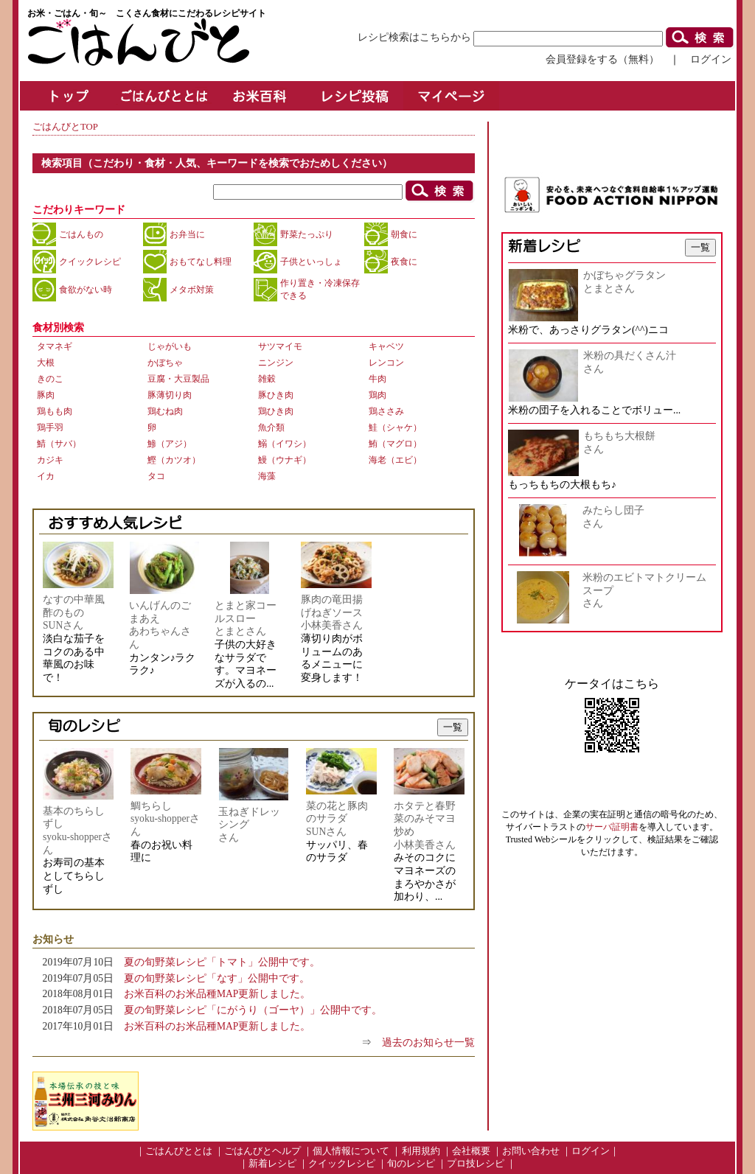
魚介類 (271, 427)
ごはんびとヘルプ (262, 1151)
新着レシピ (272, 1164)
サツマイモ (280, 346)
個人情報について (351, 1151)
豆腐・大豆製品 (178, 379)
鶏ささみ (386, 411)
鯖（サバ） (59, 443)
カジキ (50, 460)
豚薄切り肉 (169, 395)
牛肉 (377, 379)
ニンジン (275, 362)
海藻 (267, 476)
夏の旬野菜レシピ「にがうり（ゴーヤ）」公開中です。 (253, 1010)
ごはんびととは (178, 1151)
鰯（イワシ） (284, 443)
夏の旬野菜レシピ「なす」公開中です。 (217, 978)
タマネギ (54, 346)
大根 (46, 362)
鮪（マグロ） (395, 443)
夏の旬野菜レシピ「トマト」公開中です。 (222, 962)
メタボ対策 (192, 289)
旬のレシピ (411, 1164)
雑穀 (267, 379)
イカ (46, 476)
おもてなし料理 (201, 261)
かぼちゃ (165, 362)
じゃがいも (169, 346)
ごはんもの (81, 234)
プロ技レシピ (475, 1164)
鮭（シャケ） (395, 427)
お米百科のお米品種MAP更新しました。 (217, 993)
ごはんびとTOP (65, 127)
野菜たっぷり (306, 234)
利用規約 (421, 1151)
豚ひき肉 (275, 395)
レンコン (386, 362)
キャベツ (386, 346)
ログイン (710, 59)
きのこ (50, 379)
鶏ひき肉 (275, 411)
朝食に (404, 234)
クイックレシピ (90, 261)
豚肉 (46, 395)
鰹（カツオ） (174, 460)
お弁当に (187, 234)
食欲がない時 (85, 289)
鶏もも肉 (54, 411)
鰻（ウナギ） (284, 460)
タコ (156, 476)
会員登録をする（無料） (602, 59)
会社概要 (471, 1151)
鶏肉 (377, 395)
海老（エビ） (395, 460)
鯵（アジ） (169, 443)
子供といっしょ (311, 261)
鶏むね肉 (165, 411)
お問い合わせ (531, 1151)
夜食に (404, 261)
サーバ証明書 (612, 827)
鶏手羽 (50, 427)
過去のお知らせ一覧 (428, 1042)
